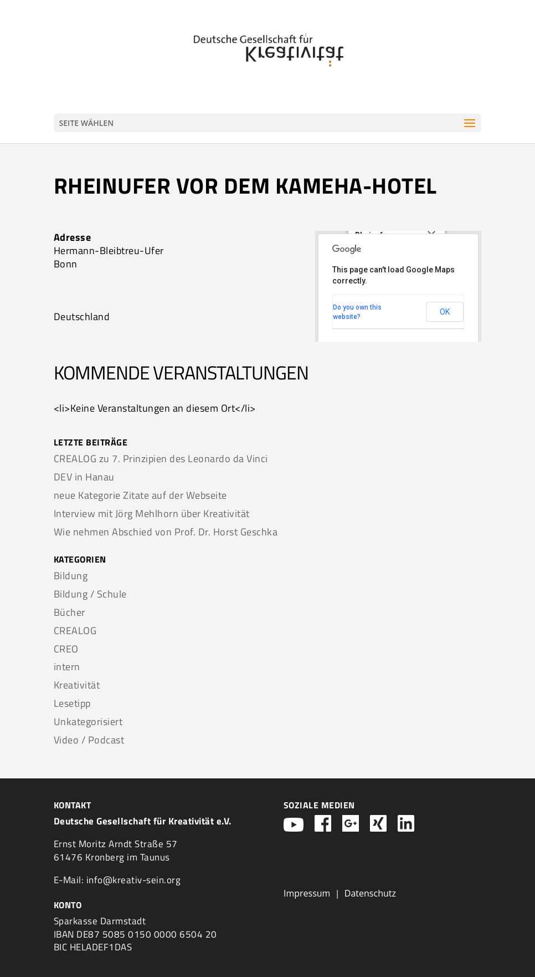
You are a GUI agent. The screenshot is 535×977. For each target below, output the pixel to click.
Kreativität (77, 684)
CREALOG (75, 630)
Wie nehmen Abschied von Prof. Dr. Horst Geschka (166, 531)
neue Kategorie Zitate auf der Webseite (140, 495)
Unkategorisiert (88, 721)
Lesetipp (72, 703)
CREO (66, 648)
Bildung (71, 575)
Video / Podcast (89, 739)
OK (445, 311)
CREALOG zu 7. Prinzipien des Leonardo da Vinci (161, 458)
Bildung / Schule (90, 593)
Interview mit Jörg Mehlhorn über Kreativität (152, 513)
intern (67, 666)
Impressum (307, 893)
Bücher (69, 612)
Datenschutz (370, 893)
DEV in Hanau (84, 476)
